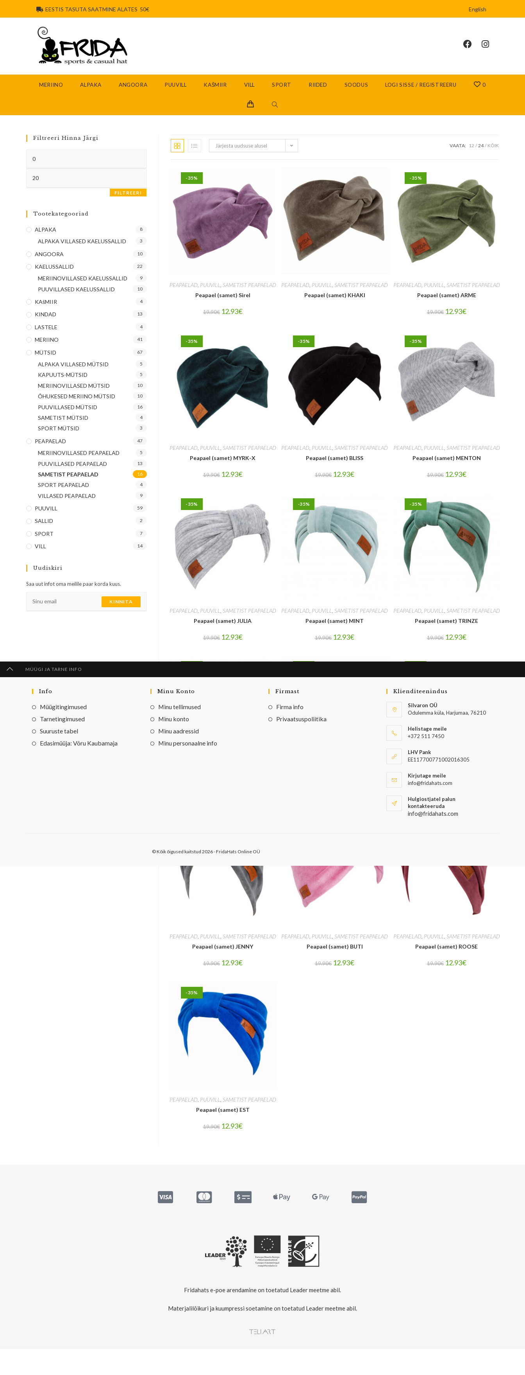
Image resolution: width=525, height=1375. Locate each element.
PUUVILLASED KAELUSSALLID (76, 299)
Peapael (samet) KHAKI (334, 305)
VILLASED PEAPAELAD (67, 506)
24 (481, 156)
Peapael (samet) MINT (334, 631)
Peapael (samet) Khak (334, 794)
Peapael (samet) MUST (222, 794)
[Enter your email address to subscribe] (86, 612)
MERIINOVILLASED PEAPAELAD (79, 463)
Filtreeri (128, 203)
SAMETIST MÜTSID (63, 427)
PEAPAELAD (184, 295)
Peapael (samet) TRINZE (446, 631)
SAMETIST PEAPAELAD (249, 295)
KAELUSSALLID (54, 276)
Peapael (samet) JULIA (223, 631)
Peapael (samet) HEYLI (446, 794)
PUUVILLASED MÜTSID (67, 417)
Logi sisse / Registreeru (420, 95)
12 (471, 156)
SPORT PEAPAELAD (63, 495)
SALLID (44, 531)
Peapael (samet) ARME (446, 305)
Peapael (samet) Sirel (222, 305)
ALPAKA (45, 239)
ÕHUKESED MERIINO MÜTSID (76, 406)
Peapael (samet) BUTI (335, 957)
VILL (40, 556)
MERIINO (47, 349)
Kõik (493, 156)
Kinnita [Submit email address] (120, 612)
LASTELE (46, 337)
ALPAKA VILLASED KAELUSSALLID (82, 251)
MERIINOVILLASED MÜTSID (74, 395)
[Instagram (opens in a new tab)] (490, 49)
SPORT (44, 543)
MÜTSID (45, 362)
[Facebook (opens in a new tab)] (472, 49)
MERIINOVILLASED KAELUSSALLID (82, 288)
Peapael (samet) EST (223, 1119)
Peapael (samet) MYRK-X (222, 468)
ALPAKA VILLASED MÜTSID (73, 374)
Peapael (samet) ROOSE (446, 957)
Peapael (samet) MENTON (446, 468)
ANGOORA (49, 264)
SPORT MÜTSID (58, 438)
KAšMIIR (46, 312)
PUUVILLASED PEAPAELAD (72, 474)
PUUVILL (210, 295)
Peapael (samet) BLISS (334, 468)
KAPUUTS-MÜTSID (63, 385)
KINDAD (45, 324)
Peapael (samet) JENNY (222, 957)
